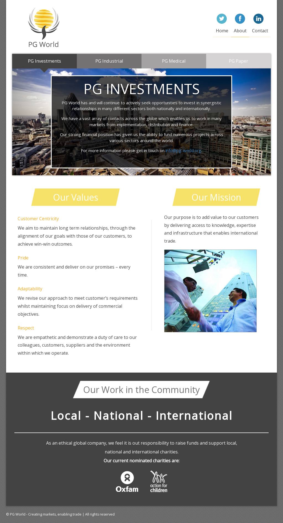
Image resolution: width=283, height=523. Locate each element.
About (240, 31)
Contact (260, 31)
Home (222, 31)
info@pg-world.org (183, 150)
